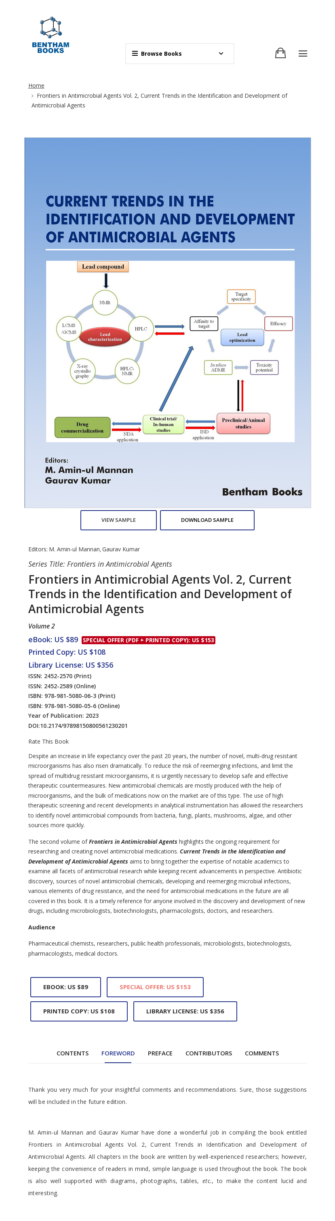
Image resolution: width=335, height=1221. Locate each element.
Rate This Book (48, 354)
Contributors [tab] (208, 666)
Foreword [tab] (118, 666)
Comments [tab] (262, 666)
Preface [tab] (160, 666)
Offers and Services (199, 1186)
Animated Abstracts (199, 1144)
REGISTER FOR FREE (94, 1172)
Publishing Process (198, 1200)
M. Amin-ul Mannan (74, 162)
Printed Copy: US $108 (79, 624)
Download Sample (207, 133)
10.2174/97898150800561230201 (84, 339)
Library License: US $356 (185, 624)
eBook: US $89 (65, 600)
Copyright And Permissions (209, 1158)
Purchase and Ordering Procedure (218, 1214)
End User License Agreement (211, 1172)
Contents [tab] (72, 666)
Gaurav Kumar (121, 162)
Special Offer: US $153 (155, 600)
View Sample (118, 133)
